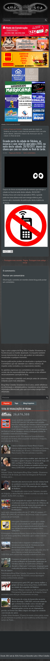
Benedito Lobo (32, 656)
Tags (16, 403)
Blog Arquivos (28, 403)
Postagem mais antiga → (38, 260)
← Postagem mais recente (12, 260)
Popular (7, 403)
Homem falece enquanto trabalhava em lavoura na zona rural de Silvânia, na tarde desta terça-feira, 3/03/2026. (28, 545)
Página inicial (25, 261)
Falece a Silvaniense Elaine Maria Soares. (28, 446)
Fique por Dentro (15, 129)
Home (6, 129)
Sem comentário (29, 153)
